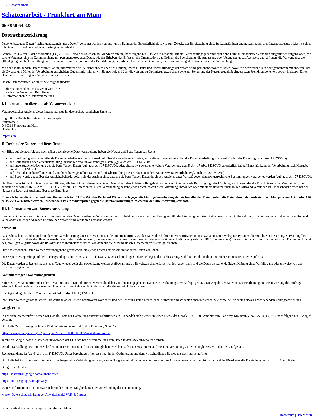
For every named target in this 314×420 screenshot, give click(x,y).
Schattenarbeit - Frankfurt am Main (51, 14)
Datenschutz (304, 415)
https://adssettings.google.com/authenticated (30, 374)
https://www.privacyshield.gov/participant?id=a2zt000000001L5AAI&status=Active (56, 333)
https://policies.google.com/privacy (24, 380)
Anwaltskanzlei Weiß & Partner (65, 394)
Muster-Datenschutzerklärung (21, 394)
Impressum (9, 136)
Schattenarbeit (19, 5)
